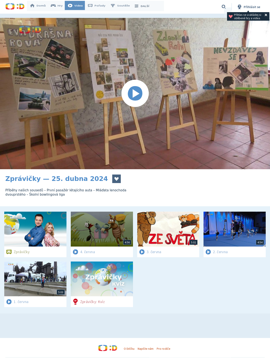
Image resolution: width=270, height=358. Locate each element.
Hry (58, 7)
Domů (39, 7)
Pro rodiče (163, 349)
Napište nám (145, 349)
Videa (77, 7)
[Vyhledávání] (224, 7)
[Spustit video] (135, 93)
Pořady (98, 7)
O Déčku (129, 349)
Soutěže (122, 7)
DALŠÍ (144, 7)
